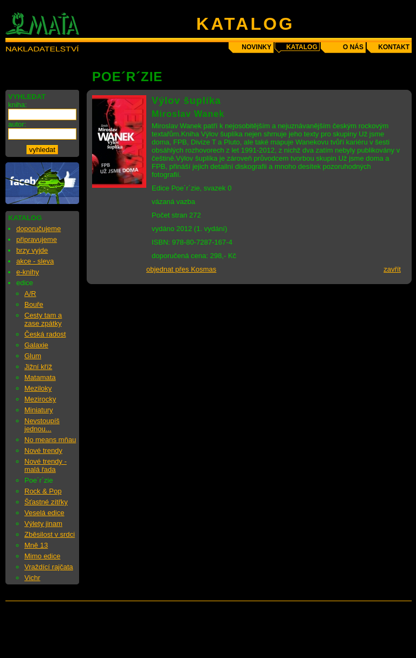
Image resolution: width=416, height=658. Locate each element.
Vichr (32, 578)
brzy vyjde (32, 250)
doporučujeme (38, 229)
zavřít (392, 269)
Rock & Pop (43, 491)
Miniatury (38, 410)
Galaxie (36, 345)
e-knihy (27, 272)
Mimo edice (42, 556)
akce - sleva (35, 261)
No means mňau (50, 440)
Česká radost (45, 334)
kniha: (17, 105)
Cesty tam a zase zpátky (43, 319)
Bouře (33, 304)
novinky (256, 47)
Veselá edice (44, 513)
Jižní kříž (38, 367)
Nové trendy (43, 450)
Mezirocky (40, 399)
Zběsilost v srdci (49, 534)
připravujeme (36, 239)
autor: (17, 124)
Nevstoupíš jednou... (42, 425)
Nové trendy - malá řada (45, 465)
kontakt (394, 47)
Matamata (40, 377)
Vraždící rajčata (48, 567)
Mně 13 (36, 545)
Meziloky (38, 388)
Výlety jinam (43, 523)
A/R (30, 293)
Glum (32, 356)
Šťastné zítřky (46, 502)
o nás (353, 47)
